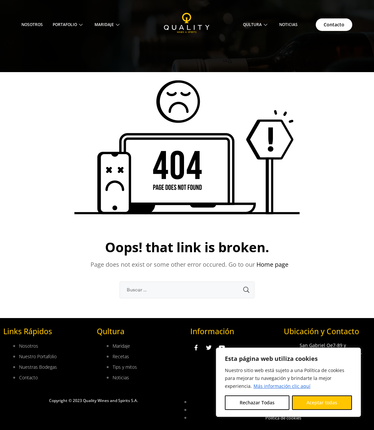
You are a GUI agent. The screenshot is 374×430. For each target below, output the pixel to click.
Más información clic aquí (282, 386)
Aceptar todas (322, 402)
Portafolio (68, 24)
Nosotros (32, 24)
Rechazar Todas (257, 402)
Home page (272, 264)
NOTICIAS (288, 24)
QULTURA (255, 24)
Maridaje (107, 24)
